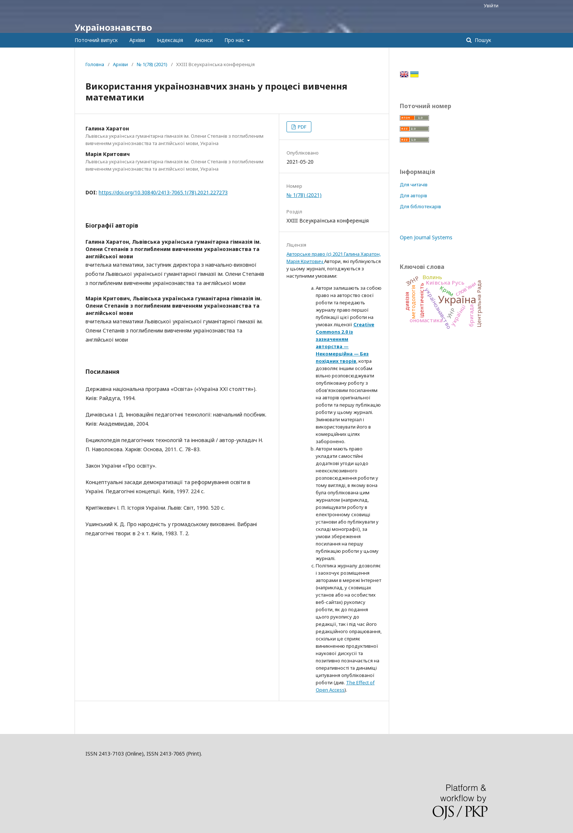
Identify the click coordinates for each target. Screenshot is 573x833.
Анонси (204, 40)
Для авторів (413, 195)
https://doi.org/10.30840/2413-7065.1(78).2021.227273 (163, 192)
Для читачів (414, 184)
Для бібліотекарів (420, 206)
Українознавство (113, 27)
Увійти (491, 5)
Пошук (482, 40)
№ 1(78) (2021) (152, 64)
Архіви (137, 40)
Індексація (170, 40)
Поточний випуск (96, 40)
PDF (301, 126)
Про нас (235, 40)
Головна (95, 64)
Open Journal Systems (426, 237)
